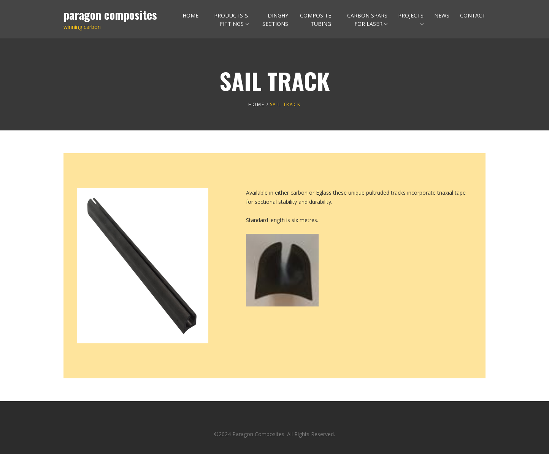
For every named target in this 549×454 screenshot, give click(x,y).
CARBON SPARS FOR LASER (367, 19)
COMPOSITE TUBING (315, 19)
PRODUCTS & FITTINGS (231, 19)
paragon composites (110, 14)
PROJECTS (411, 15)
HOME (190, 15)
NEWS (441, 15)
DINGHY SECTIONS (275, 19)
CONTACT (473, 15)
